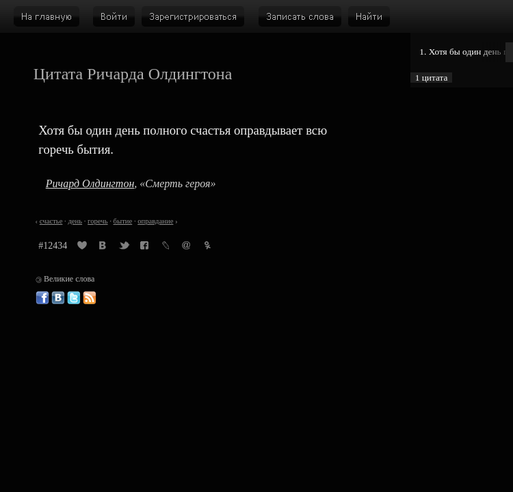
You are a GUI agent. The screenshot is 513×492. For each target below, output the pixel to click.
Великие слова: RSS (89, 298)
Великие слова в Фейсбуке (42, 298)
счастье (51, 221)
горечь (97, 221)
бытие (123, 221)
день (75, 221)
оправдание (155, 221)
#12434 (52, 246)
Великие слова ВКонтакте (58, 298)
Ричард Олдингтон (90, 183)
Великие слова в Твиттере (74, 298)
